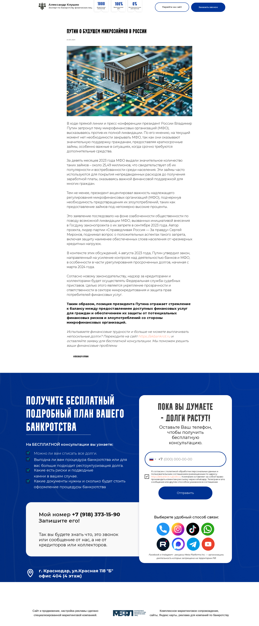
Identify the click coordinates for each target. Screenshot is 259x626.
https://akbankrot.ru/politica (166, 481)
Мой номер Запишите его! (79, 522)
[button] (208, 7)
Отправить (185, 498)
